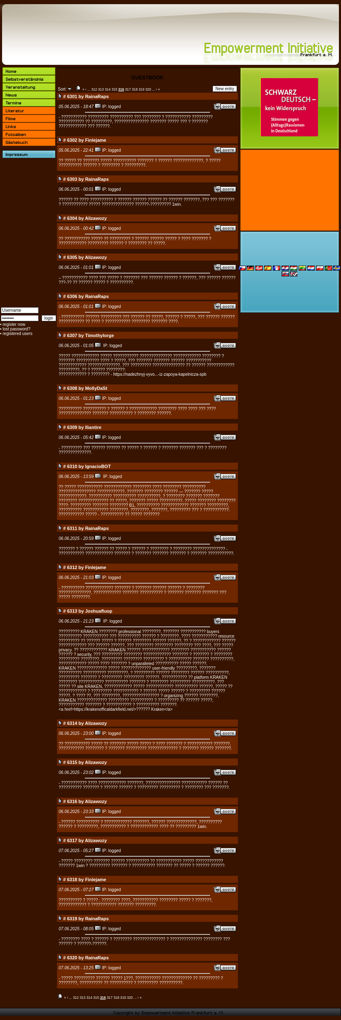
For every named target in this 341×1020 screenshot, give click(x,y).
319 (141, 89)
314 (108, 89)
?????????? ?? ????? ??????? (130, 514)
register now (13, 324)
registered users (17, 333)
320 (148, 89)
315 (114, 89)
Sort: (62, 89)
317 (128, 89)
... (88, 89)
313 (101, 89)
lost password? (16, 329)
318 (135, 89)
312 (94, 89)
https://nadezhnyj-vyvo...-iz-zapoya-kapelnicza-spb (159, 374)
